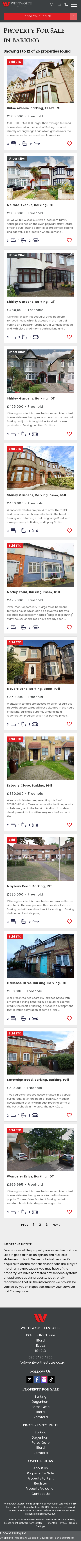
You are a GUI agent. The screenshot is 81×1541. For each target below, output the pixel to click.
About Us (40, 1468)
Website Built (53, 1519)
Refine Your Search (37, 16)
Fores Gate (41, 1407)
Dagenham (41, 1401)
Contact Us (41, 1493)
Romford (40, 1417)
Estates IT (40, 1522)
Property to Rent (41, 1478)
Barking (40, 1396)
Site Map (52, 1522)
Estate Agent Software (16, 1522)
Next (56, 1224)
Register (40, 1483)
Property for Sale (40, 1473)
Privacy (63, 1522)
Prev (24, 1224)
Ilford (40, 1412)
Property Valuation (40, 1488)
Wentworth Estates (34, 1519)
